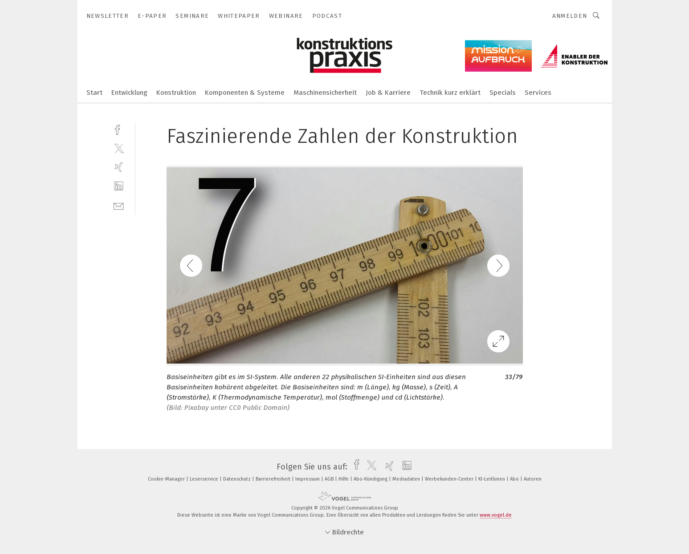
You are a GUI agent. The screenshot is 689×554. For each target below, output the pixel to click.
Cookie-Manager (167, 479)
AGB (330, 479)
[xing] (118, 167)
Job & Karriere (388, 93)
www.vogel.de (496, 515)
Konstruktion (176, 93)
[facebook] (118, 128)
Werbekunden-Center (450, 479)
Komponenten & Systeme (245, 93)
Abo (515, 479)
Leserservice (205, 479)
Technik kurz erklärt (450, 93)
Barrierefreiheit (274, 479)
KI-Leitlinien (492, 479)
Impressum (308, 479)
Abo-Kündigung (371, 479)
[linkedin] (118, 186)
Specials (502, 93)
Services (538, 93)
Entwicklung (129, 93)
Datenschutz (237, 479)
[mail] (118, 205)
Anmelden (569, 16)
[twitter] (118, 148)
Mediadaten (406, 479)
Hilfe (344, 479)
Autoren (533, 479)
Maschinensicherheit (325, 93)
